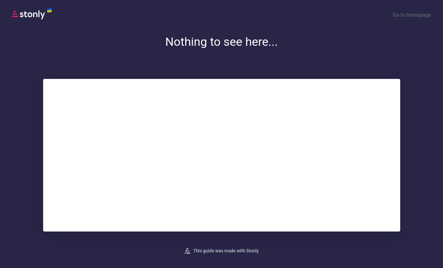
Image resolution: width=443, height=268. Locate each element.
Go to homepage (412, 15)
